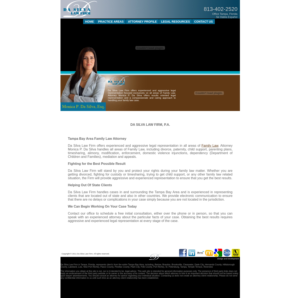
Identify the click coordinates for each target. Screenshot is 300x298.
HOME (89, 21)
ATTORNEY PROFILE (142, 21)
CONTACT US (203, 21)
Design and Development (228, 259)
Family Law (209, 145)
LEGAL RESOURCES (175, 21)
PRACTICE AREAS (111, 21)
